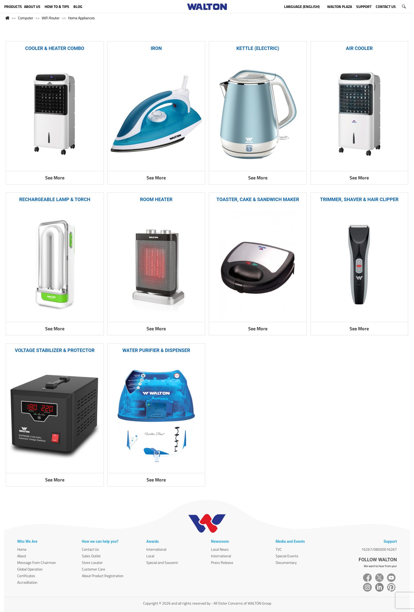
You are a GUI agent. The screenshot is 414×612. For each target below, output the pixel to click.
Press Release (222, 562)
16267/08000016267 (379, 549)
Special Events (287, 556)
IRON (156, 48)
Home (21, 549)
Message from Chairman (36, 562)
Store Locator (92, 562)
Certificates (26, 575)
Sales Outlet (91, 556)
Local (150, 556)
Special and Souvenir (162, 562)
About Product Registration (103, 575)
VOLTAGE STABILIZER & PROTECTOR (55, 350)
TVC (279, 549)
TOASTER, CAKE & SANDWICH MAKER (258, 199)
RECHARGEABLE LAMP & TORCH (54, 199)
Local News (220, 549)
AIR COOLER (359, 48)
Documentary (286, 562)
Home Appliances (81, 18)
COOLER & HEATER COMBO (54, 48)
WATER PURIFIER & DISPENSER (156, 350)
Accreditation (27, 582)
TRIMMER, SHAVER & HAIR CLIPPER (359, 199)
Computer (25, 18)
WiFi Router (51, 18)
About (21, 556)
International (156, 549)
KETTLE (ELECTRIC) (257, 48)
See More (54, 177)
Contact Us (90, 549)
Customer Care (93, 569)
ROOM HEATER (156, 199)
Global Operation (30, 569)
